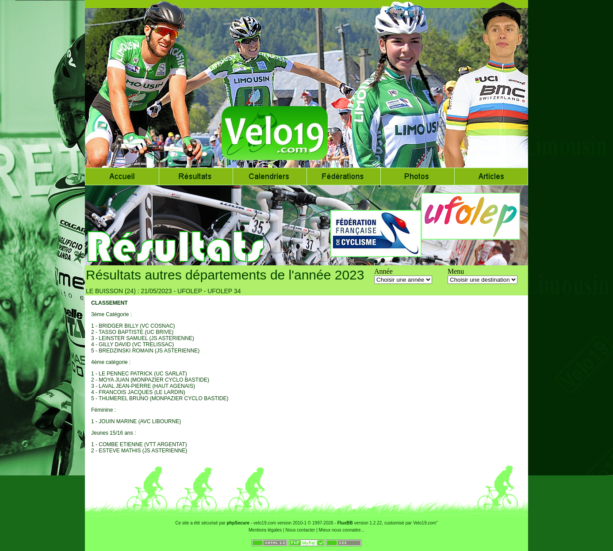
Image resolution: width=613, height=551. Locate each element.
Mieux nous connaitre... (341, 530)
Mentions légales (265, 530)
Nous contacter (300, 530)
